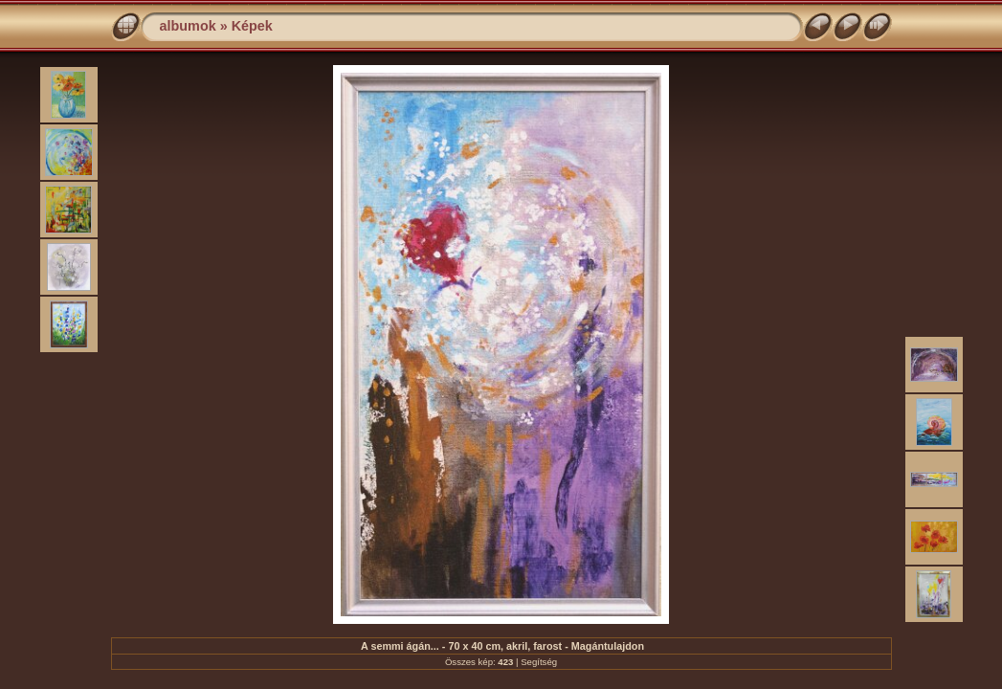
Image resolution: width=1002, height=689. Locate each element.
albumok (188, 25)
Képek (252, 25)
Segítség (539, 661)
